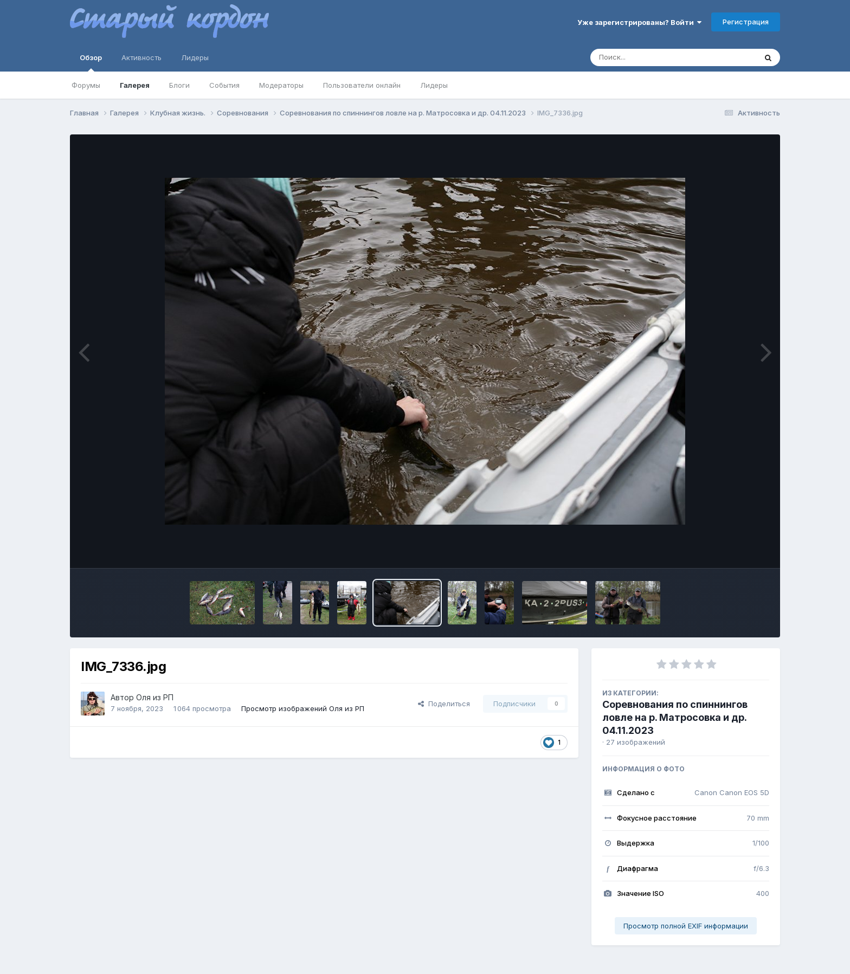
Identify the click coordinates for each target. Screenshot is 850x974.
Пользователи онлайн (362, 85)
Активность (141, 57)
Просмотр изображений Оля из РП (302, 708)
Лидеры (434, 85)
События (224, 85)
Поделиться (444, 703)
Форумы (86, 85)
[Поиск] (652, 57)
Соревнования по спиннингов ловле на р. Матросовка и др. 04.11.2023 (675, 717)
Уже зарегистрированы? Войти (639, 22)
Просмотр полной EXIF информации (685, 925)
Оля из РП (154, 697)
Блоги (179, 85)
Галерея (135, 85)
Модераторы (281, 85)
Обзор (91, 62)
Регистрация (746, 21)
